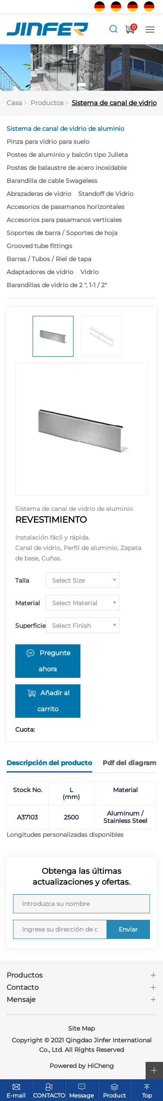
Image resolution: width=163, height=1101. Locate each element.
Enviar (128, 929)
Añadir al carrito (53, 701)
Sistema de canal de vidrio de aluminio (65, 129)
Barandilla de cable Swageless (52, 181)
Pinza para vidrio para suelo (48, 142)
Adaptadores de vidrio (40, 272)
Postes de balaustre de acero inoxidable (66, 168)
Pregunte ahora (54, 661)
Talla (22, 580)
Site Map (81, 1028)
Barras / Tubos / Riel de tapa (49, 259)
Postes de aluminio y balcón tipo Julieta (67, 155)
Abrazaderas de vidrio (39, 194)
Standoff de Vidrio (105, 194)
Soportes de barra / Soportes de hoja (62, 233)
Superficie (30, 626)
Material (27, 603)
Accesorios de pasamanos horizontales (65, 207)
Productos (46, 103)
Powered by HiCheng (82, 1066)
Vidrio (89, 272)
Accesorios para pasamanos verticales (64, 220)
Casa (14, 103)
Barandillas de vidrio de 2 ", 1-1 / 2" (57, 285)
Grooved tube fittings (39, 246)
